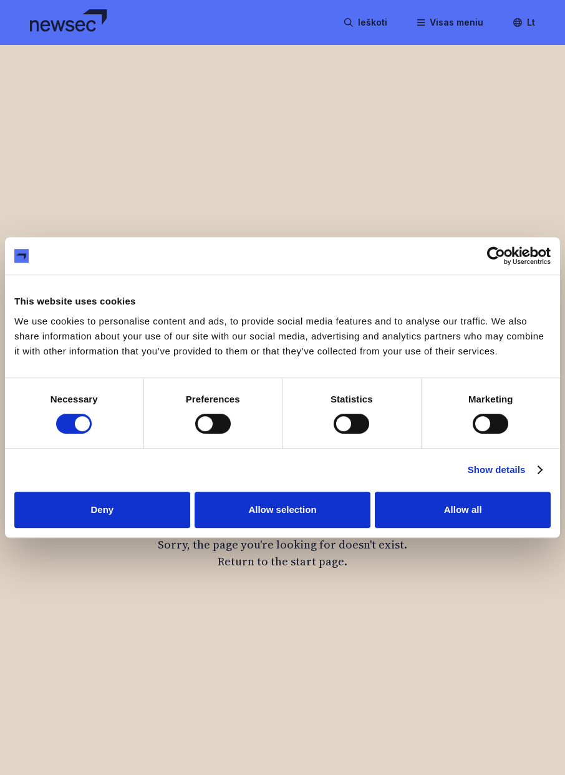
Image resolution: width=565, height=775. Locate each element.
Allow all (463, 509)
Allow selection (282, 509)
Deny (101, 509)
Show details (497, 469)
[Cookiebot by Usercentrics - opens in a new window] (496, 255)
